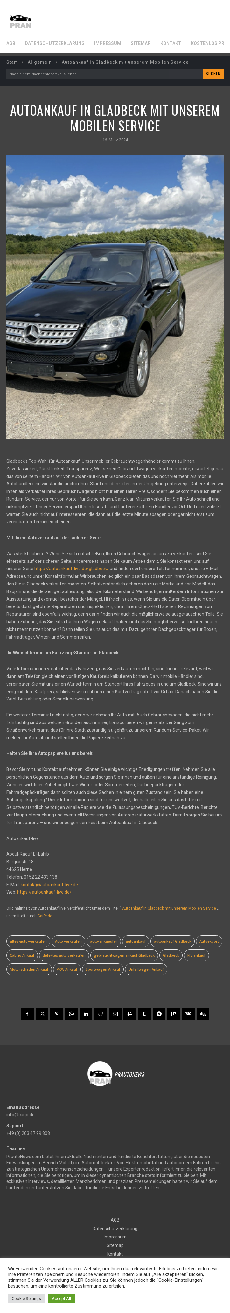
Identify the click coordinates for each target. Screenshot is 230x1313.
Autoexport (209, 941)
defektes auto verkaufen (64, 955)
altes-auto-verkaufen (28, 941)
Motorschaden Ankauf (29, 969)
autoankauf (136, 941)
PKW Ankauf (67, 969)
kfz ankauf (196, 955)
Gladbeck (171, 955)
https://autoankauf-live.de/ (44, 892)
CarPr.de (45, 916)
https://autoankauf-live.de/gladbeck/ (71, 568)
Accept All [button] (61, 1298)
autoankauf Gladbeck (172, 941)
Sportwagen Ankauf (103, 969)
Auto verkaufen (68, 941)
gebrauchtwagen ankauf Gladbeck (124, 955)
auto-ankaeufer (103, 941)
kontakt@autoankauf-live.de (49, 884)
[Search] (213, 74)
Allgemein (40, 62)
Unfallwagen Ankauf (146, 969)
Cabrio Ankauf (22, 955)
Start (12, 62)
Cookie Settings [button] (26, 1298)
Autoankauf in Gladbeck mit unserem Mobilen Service (169, 908)
